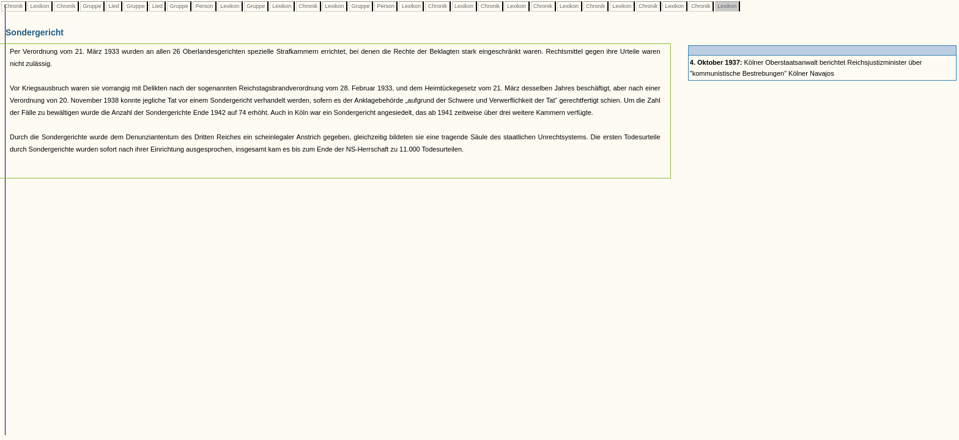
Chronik (13, 6)
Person (204, 6)
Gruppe (92, 6)
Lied (113, 6)
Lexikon (40, 6)
